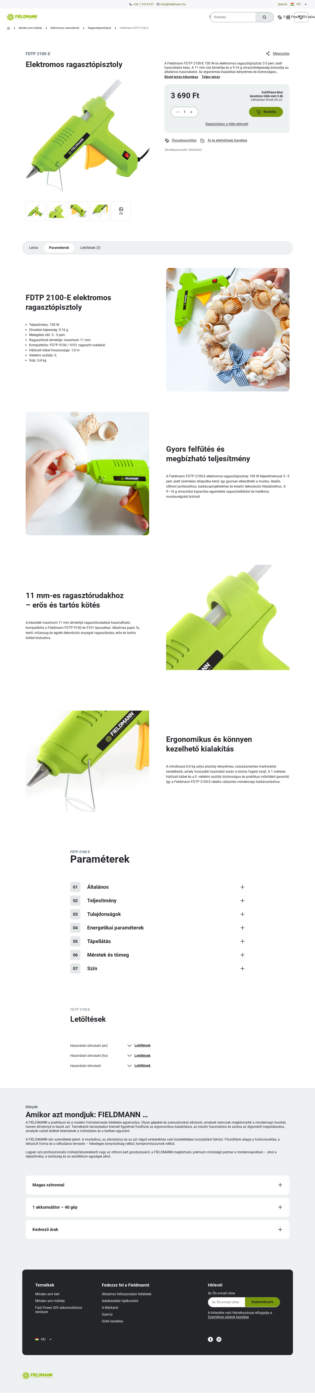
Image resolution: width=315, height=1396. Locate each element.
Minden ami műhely (30, 27)
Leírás (33, 249)
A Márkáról (110, 1309)
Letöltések (138, 1046)
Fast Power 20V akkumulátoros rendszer (59, 1311)
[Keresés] (264, 17)
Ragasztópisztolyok (99, 27)
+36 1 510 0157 (143, 4)
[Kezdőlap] (8, 28)
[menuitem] (57, 17)
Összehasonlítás (180, 141)
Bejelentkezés (261, 1304)
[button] (265, 112)
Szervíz (282, 4)
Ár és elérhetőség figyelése (223, 141)
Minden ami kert (48, 1296)
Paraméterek (59, 249)
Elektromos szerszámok (64, 27)
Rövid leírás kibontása (181, 77)
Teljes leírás (211, 77)
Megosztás (277, 53)
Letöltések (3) (91, 249)
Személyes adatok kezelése (227, 1318)
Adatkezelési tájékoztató (120, 1302)
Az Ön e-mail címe (220, 1295)
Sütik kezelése (113, 1323)
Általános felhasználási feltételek (127, 1296)
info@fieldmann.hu (173, 4)
